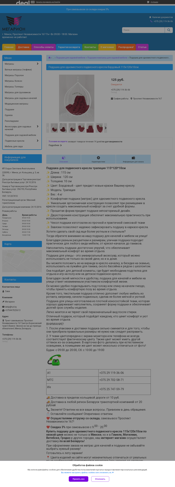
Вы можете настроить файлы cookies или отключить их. (86, 472)
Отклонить (100, 479)
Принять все (78, 479)
